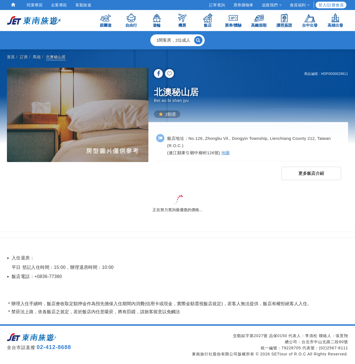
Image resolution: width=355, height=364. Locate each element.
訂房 (24, 57)
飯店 (207, 20)
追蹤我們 (272, 5)
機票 (182, 20)
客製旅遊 (83, 5)
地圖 (225, 152)
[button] (177, 40)
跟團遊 (105, 20)
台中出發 (310, 20)
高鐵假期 (259, 20)
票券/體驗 (233, 20)
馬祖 (37, 57)
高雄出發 (335, 20)
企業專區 (59, 5)
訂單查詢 (217, 5)
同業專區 (35, 5)
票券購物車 (243, 5)
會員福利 (300, 5)
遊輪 (156, 20)
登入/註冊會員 (331, 5)
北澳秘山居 (56, 57)
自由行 (131, 20)
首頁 (11, 57)
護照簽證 (284, 20)
